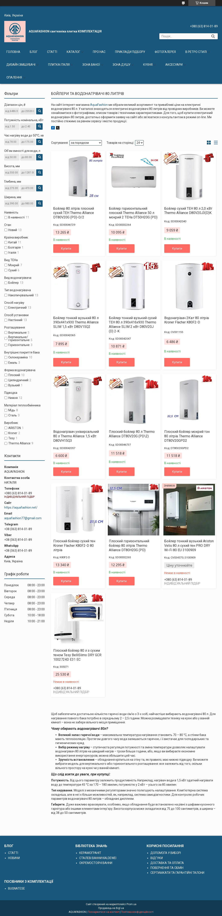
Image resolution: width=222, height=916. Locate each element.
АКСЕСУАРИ (174, 64)
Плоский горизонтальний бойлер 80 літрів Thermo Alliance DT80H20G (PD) (129, 545)
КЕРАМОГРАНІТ (90, 853)
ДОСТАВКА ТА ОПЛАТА (167, 863)
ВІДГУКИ (156, 858)
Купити (66, 248)
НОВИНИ (14, 858)
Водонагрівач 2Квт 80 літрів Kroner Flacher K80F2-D (186, 320)
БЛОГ (33, 52)
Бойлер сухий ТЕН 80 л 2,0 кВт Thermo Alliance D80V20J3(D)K (188, 210)
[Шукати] (213, 36)
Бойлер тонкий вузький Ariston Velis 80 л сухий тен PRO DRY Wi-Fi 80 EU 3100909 (189, 545)
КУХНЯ (148, 64)
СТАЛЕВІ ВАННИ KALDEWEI (97, 858)
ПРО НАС (99, 52)
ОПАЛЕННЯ (14, 77)
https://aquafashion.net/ (20, 507)
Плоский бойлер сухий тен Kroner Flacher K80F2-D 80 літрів (74, 545)
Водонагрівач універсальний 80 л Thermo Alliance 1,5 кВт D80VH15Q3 (76, 436)
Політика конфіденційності (137, 911)
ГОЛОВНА (13, 52)
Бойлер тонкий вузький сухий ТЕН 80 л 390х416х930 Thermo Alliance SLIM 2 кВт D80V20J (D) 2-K (133, 324)
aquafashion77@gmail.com (23, 518)
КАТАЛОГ (73, 52)
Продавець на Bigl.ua (111, 908)
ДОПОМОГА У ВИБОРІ (165, 853)
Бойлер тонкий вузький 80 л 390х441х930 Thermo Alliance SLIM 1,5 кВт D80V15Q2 (76, 322)
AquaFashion (99, 104)
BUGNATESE (16, 888)
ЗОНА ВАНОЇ (91, 64)
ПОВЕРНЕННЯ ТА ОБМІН (166, 867)
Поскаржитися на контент (103, 911)
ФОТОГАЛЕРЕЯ (165, 52)
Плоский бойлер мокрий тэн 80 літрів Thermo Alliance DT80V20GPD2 (187, 436)
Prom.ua (131, 904)
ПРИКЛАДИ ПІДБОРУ (130, 52)
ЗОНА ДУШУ (121, 64)
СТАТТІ (52, 52)
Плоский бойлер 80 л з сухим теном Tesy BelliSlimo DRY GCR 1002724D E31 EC (77, 655)
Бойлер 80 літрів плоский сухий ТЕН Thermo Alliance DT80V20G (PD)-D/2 (73, 213)
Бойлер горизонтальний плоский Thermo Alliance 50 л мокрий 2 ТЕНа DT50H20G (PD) (133, 213)
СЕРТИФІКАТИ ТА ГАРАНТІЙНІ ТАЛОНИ (177, 872)
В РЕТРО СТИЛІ (196, 52)
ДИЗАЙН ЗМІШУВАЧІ (20, 64)
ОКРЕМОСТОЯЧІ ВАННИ (95, 863)
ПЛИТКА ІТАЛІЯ (59, 64)
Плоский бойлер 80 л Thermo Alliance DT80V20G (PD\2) (132, 434)
